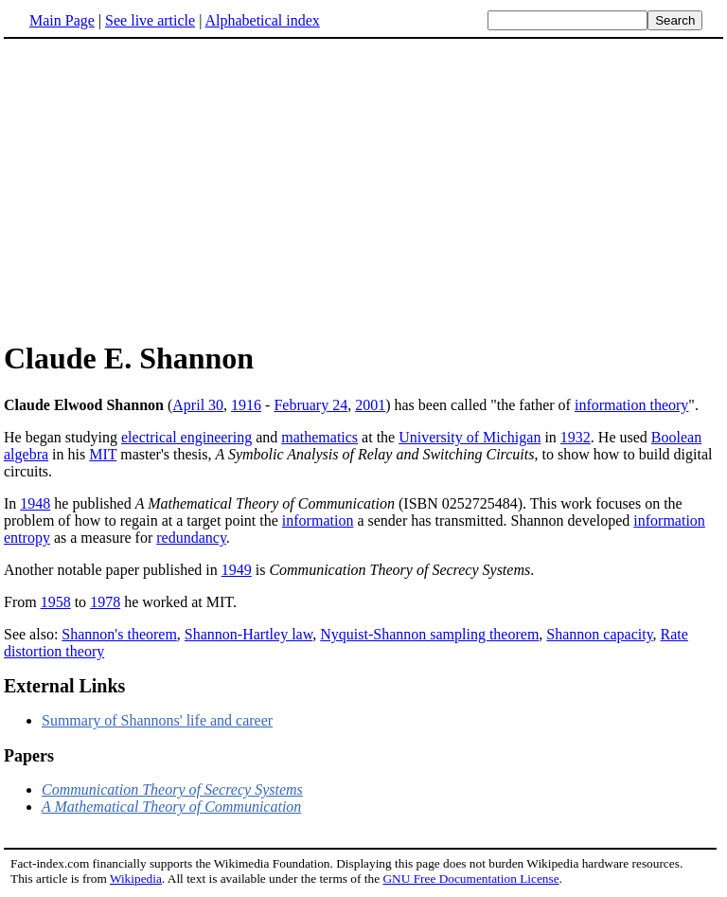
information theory (631, 405)
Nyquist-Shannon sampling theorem (429, 634)
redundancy (191, 537)
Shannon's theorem (119, 634)
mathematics (319, 437)
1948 (35, 503)
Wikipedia (136, 878)
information (318, 520)
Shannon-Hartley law (248, 634)
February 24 (310, 405)
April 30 (197, 405)
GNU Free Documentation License (470, 878)
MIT (102, 454)
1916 (246, 405)
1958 (56, 602)
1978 (105, 602)
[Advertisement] (163, 188)
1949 (237, 570)
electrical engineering (186, 437)
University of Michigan (470, 437)
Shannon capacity (599, 634)
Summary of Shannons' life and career (157, 720)
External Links (64, 685)
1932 (575, 437)
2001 (370, 405)
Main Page (62, 20)
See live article (150, 20)
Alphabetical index (261, 20)
